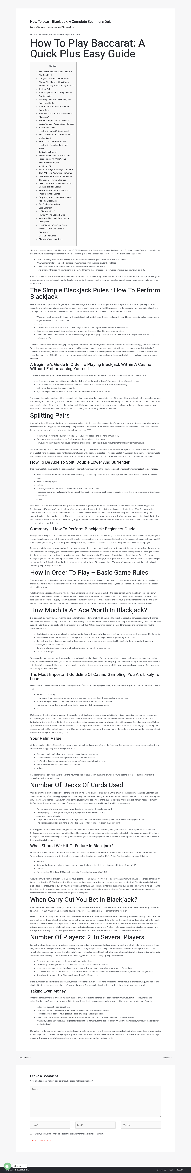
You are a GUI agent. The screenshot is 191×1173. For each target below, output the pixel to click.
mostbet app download (146, 468)
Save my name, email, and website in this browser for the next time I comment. (68, 1133)
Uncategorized (55, 27)
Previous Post (23, 1057)
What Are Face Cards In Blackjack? (55, 190)
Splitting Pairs (45, 89)
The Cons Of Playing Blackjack (53, 179)
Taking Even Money (48, 152)
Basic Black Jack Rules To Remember (56, 176)
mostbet (34, 358)
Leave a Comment (38, 27)
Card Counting (45, 207)
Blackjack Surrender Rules (50, 239)
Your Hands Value (47, 127)
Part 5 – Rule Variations (49, 204)
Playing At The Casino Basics (52, 214)
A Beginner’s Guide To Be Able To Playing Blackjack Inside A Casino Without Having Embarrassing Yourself (56, 82)
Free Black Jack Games (49, 193)
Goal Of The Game (47, 235)
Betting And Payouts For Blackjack (55, 155)
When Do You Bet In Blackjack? (53, 141)
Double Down (45, 165)
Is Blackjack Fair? (47, 211)
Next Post (169, 1057)
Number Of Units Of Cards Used (54, 131)
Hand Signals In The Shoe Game (53, 225)
